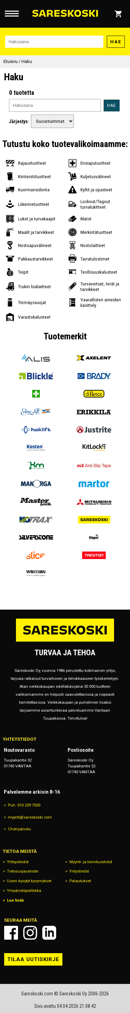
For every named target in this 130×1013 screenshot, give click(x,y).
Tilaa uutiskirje (33, 959)
